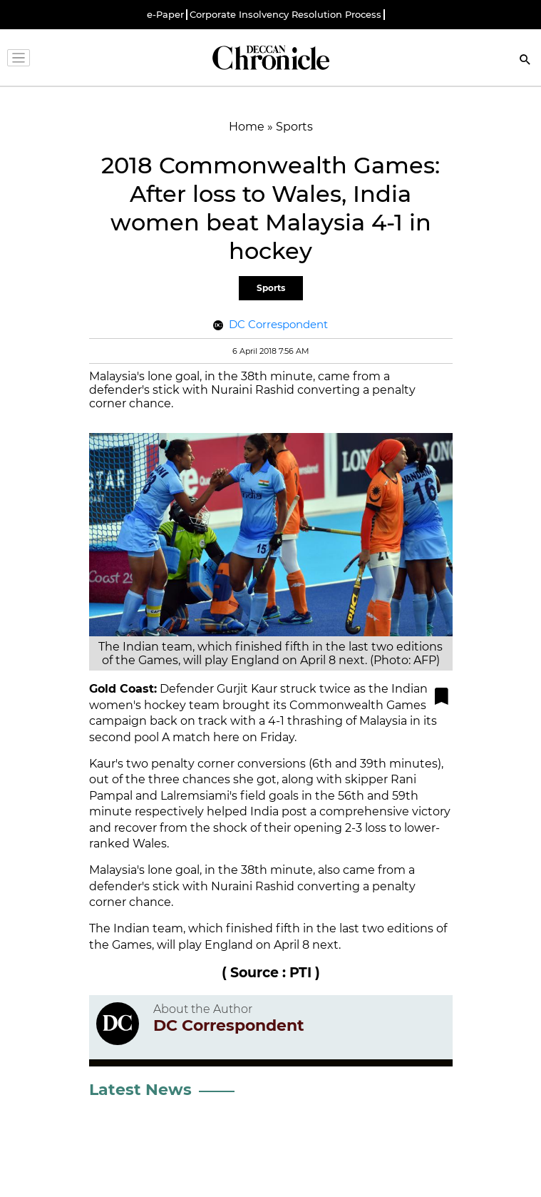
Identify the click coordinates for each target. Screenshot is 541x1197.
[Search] (525, 61)
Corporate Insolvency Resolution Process (285, 14)
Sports (271, 287)
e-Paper (165, 14)
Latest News (140, 1089)
